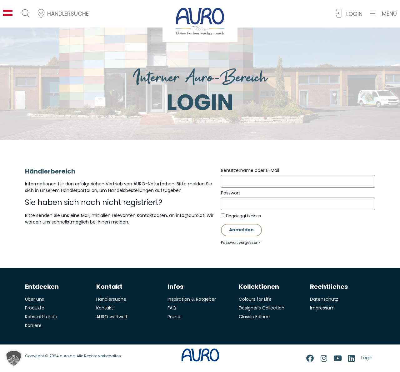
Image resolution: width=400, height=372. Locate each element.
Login (366, 357)
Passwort (230, 193)
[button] (383, 13)
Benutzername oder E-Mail (250, 170)
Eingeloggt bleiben (241, 215)
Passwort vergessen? (241, 242)
